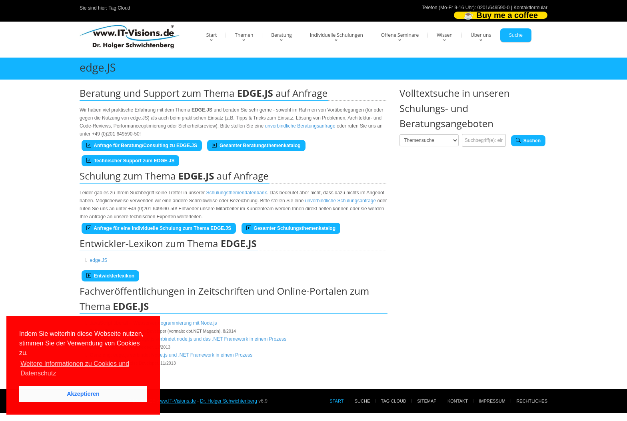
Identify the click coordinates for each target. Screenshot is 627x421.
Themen (244, 35)
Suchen (528, 141)
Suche (516, 35)
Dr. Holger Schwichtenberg (228, 401)
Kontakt (457, 401)
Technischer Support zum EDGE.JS (130, 161)
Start (211, 35)
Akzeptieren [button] (83, 394)
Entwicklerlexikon (110, 276)
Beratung (281, 35)
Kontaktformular (530, 7)
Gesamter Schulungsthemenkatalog (290, 228)
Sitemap (426, 401)
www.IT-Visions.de (176, 401)
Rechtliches (531, 401)
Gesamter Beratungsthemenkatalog (256, 145)
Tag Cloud (119, 8)
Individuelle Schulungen (336, 35)
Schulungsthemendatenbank (236, 193)
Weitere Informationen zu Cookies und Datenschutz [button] (74, 368)
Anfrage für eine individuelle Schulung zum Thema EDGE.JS (158, 228)
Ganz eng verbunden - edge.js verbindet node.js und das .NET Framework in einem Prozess (188, 339)
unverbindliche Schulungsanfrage (340, 201)
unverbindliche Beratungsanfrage (300, 126)
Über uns (481, 35)
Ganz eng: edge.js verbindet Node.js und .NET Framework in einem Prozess (171, 355)
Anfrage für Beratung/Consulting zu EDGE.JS (141, 145)
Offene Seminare (400, 35)
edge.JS (99, 260)
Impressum (492, 401)
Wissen (445, 35)
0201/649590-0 (493, 7)
